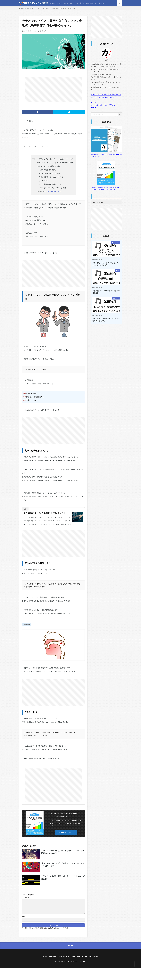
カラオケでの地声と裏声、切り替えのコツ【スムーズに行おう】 (62, 877)
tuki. (118, 270)
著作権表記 (53, 956)
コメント (25, 897)
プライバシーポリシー (79, 956)
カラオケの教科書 (62, 3)
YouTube (93, 102)
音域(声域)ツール (91, 3)
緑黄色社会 (116, 298)
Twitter (93, 107)
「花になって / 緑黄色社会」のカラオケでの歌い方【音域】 (106, 320)
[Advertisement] (53, 90)
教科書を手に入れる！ (66, 832)
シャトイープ (116, 242)
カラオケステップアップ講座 (76, 961)
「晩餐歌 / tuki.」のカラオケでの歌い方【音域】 (106, 292)
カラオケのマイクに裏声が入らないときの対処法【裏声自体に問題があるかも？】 (53, 8)
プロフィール (74, 3)
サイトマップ (64, 956)
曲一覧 (82, 3)
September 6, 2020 (53, 191)
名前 (23, 916)
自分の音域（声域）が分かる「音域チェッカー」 (106, 105)
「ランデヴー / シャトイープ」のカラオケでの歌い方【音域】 (106, 264)
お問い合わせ (102, 3)
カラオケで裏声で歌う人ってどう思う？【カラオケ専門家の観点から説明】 (62, 851)
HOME (22, 8)
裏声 (28, 8)
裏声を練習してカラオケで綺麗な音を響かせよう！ (44, 513)
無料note (52, 3)
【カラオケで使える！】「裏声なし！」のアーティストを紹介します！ (62, 864)
